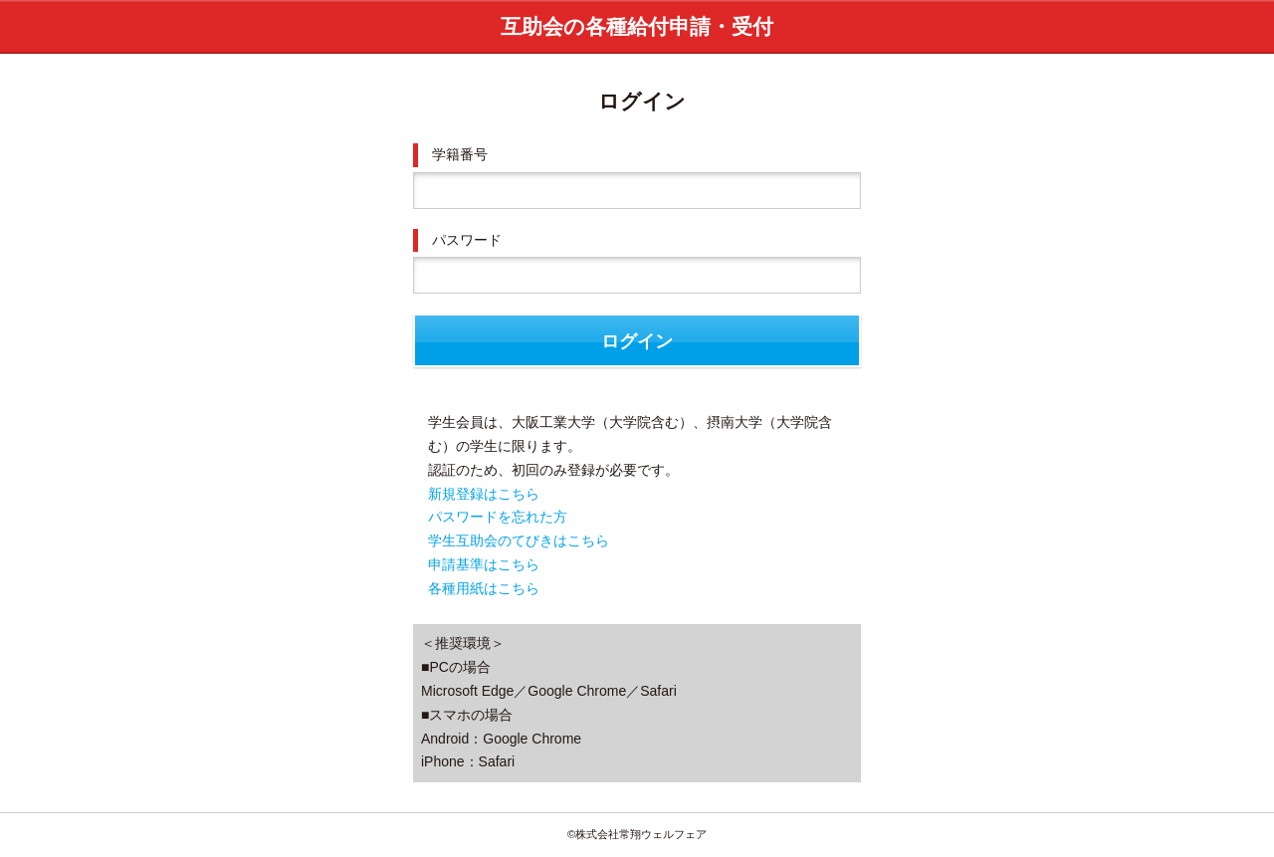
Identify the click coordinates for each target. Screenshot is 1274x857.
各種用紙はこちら (483, 588)
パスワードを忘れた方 (497, 517)
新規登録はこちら (483, 494)
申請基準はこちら (483, 564)
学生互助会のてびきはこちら (518, 540)
